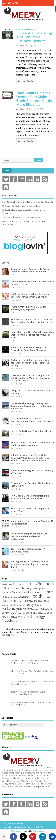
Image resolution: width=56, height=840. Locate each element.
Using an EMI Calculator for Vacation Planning (30, 392)
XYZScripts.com (39, 831)
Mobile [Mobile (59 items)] (19, 608)
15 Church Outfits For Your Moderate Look (21, 206)
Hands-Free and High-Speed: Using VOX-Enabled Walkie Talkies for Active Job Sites (32, 335)
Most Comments (11, 195)
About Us (12, 827)
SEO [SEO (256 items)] (14, 612)
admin (21, 45)
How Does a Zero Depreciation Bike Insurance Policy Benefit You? (29, 497)
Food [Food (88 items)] (4, 596)
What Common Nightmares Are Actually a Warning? (31, 472)
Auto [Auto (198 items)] (33, 584)
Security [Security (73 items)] (6, 612)
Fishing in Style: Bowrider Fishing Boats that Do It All (31, 484)
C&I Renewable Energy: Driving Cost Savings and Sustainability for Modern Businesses (31, 406)
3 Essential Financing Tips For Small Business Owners (34, 37)
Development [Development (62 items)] (39, 588)
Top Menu (11, 3)
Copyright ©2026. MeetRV (12, 823)
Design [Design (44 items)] (29, 588)
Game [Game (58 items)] (11, 596)
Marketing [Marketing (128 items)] (8, 608)
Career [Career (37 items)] (9, 588)
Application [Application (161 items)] (21, 584)
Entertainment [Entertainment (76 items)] (20, 592)
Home (4, 827)
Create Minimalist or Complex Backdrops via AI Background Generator (32, 420)
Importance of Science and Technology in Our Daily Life (27, 202)
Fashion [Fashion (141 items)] (33, 592)
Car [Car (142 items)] (4, 588)
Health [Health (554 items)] (36, 596)
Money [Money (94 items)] (27, 608)
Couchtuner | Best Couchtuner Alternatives (21, 217)
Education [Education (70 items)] (7, 592)
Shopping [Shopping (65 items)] (30, 612)
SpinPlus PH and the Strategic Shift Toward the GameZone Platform (29, 348)
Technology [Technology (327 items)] (35, 616)
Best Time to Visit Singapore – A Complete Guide (27, 550)
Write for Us (41, 827)
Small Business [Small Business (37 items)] (40, 613)
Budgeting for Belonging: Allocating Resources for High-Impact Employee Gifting (30, 363)
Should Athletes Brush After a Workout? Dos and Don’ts (32, 283)
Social (6, 170)
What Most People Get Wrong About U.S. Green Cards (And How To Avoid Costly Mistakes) (30, 378)
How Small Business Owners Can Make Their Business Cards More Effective (34, 98)
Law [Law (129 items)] (12, 605)
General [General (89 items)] (24, 596)
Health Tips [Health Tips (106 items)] (9, 600)
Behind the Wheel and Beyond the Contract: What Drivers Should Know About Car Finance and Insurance (30, 458)
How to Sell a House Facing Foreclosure (31, 431)
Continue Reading (26, 81)
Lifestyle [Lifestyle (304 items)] (30, 604)
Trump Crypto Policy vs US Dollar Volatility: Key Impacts (28, 308)
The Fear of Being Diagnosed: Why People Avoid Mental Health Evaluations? (29, 536)
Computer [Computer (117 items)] (19, 588)
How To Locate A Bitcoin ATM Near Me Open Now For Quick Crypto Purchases (31, 321)
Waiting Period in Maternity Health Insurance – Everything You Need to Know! (29, 564)
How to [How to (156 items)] (32, 600)
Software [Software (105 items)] (14, 617)
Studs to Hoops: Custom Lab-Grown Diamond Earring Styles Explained (30, 270)
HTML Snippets (16, 831)
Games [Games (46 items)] (17, 597)
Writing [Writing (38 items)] (14, 621)
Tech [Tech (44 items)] (23, 617)
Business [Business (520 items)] (45, 584)
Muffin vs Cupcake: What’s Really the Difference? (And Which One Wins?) (30, 295)
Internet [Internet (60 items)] (5, 605)
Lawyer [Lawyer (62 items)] (18, 605)
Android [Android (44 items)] (5, 585)
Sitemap (31, 827)
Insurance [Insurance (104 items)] (43, 600)
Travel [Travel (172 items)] (6, 620)
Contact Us (21, 827)
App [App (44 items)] (10, 585)
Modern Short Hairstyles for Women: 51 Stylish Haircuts (31, 522)
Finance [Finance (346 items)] (46, 591)
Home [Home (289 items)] (22, 600)
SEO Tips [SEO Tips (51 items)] (21, 613)
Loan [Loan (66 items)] (39, 604)
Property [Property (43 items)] (34, 609)
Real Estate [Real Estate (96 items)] (45, 608)
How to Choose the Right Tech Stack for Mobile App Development (32, 444)
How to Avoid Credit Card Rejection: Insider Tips (29, 509)
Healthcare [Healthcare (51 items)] (47, 597)
